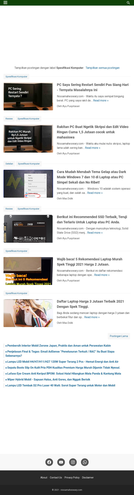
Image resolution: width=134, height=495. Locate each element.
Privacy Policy (72, 477)
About (43, 477)
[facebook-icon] (49, 462)
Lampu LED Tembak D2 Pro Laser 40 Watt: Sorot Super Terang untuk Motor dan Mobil (61, 385)
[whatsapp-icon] (85, 462)
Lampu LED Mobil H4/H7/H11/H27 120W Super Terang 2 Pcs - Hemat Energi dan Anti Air (62, 361)
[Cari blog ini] (128, 3)
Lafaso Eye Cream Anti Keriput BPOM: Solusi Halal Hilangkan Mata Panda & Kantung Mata (64, 373)
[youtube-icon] (61, 462)
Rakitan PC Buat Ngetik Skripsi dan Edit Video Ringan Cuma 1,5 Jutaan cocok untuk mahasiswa (92, 132)
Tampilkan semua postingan (103, 67)
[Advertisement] (67, 35)
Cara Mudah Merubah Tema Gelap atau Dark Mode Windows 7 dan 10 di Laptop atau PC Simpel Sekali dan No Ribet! (91, 177)
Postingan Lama (119, 336)
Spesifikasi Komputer (16, 76)
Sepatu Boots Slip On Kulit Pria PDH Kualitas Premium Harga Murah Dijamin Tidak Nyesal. (63, 367)
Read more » (101, 100)
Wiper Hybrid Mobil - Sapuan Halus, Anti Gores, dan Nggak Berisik (48, 379)
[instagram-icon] (73, 462)
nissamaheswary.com (71, 490)
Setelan (9, 163)
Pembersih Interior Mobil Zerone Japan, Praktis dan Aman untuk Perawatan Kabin (59, 345)
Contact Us (56, 477)
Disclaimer (88, 477)
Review (9, 118)
